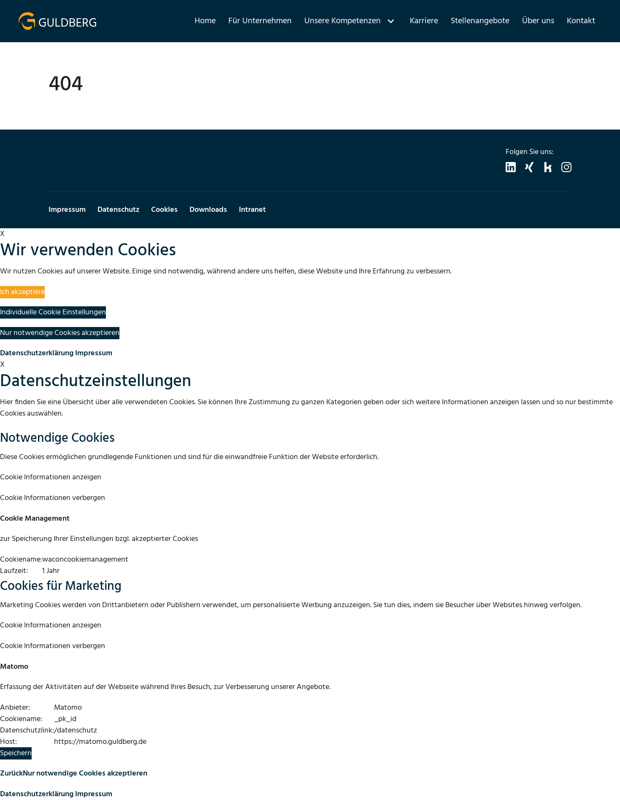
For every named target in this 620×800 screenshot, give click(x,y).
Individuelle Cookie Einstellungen (53, 312)
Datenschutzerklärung (36, 353)
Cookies (164, 210)
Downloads (208, 210)
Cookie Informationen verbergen (52, 498)
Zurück (11, 774)
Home (205, 21)
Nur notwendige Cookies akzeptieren (59, 333)
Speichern (16, 753)
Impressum (67, 210)
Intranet (252, 210)
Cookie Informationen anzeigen (50, 477)
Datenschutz (118, 210)
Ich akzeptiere (22, 292)
